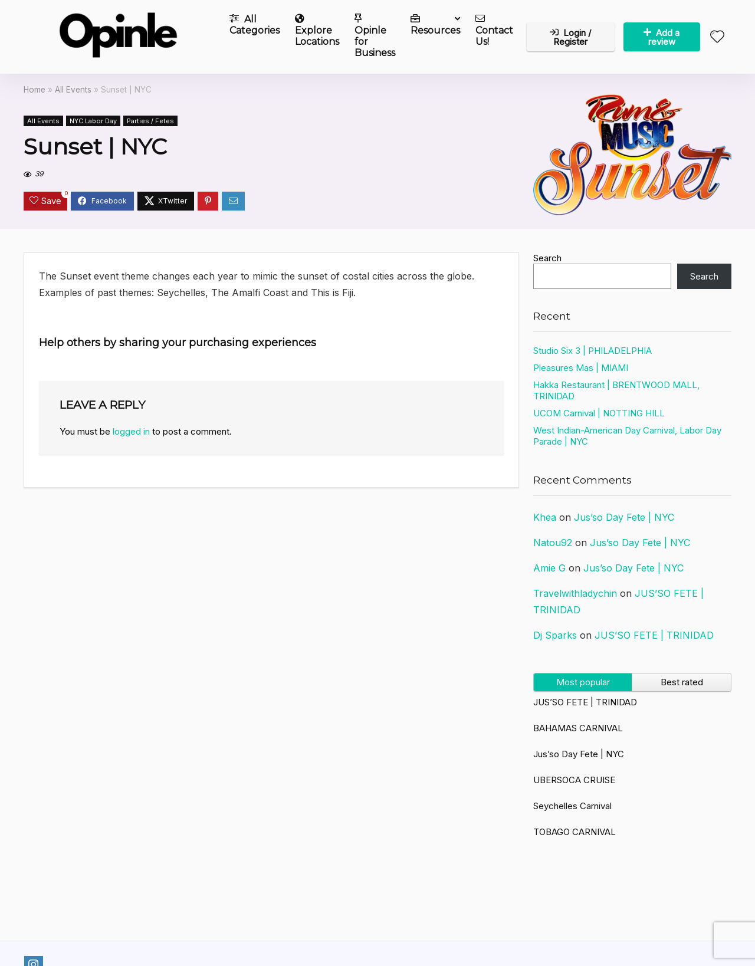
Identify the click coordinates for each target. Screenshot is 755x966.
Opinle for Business (374, 36)
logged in (131, 431)
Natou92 (552, 542)
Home (34, 89)
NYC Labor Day (93, 121)
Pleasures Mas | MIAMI (580, 367)
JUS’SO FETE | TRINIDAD (654, 635)
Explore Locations (317, 30)
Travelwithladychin (575, 593)
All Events (73, 89)
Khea (544, 517)
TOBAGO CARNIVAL (574, 831)
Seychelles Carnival (572, 805)
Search (547, 258)
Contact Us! (494, 30)
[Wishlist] (717, 37)
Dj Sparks (555, 635)
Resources (435, 25)
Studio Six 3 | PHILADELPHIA (592, 350)
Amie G (549, 568)
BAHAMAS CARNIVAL (578, 728)
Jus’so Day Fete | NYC (624, 517)
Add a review (662, 37)
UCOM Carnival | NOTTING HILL (599, 413)
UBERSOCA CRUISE (574, 780)
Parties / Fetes (150, 121)
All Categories (254, 25)
